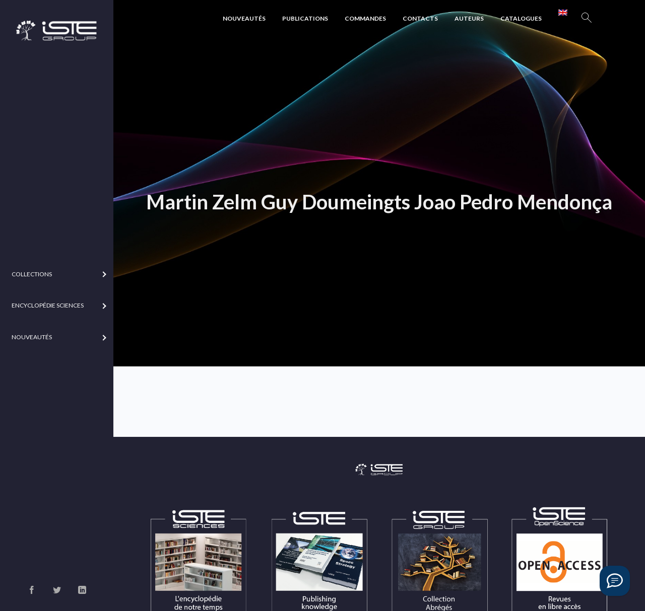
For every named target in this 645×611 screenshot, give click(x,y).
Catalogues (521, 18)
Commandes (365, 18)
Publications (305, 18)
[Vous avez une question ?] (615, 581)
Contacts (420, 18)
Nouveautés (244, 18)
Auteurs (469, 18)
